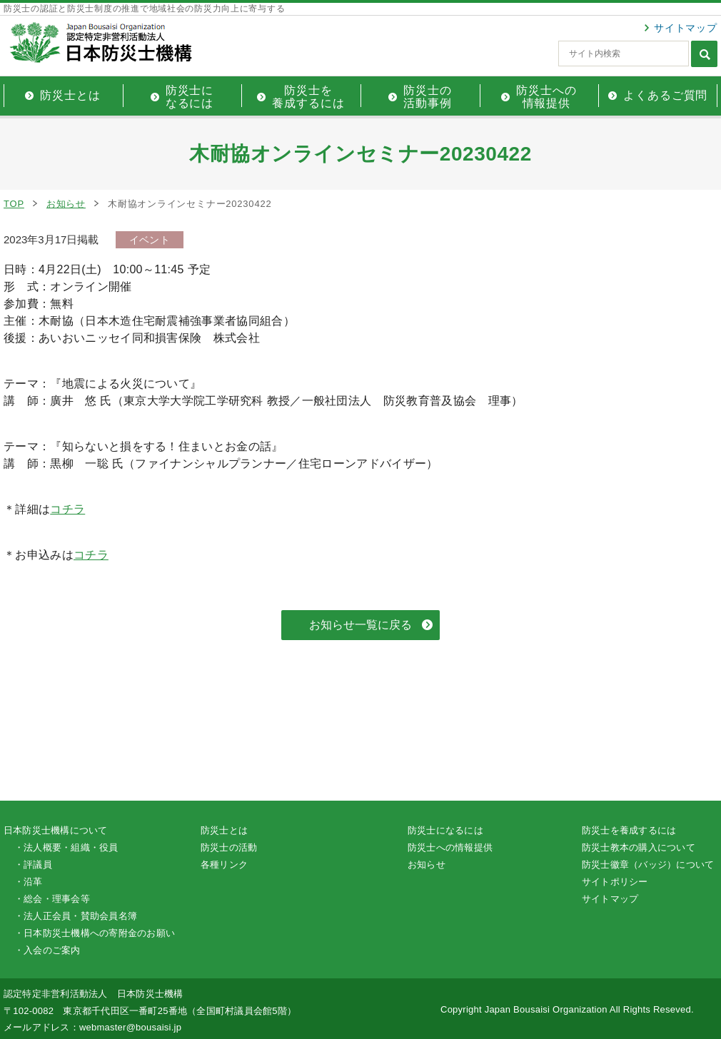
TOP (14, 203)
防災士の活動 (229, 847)
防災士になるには (445, 830)
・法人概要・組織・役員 (66, 847)
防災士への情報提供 (450, 847)
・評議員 (33, 864)
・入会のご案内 (47, 950)
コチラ (67, 509)
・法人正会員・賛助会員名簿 (75, 916)
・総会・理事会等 (52, 898)
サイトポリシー (615, 881)
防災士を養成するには (629, 830)
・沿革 (28, 881)
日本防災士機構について (56, 830)
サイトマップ (685, 28)
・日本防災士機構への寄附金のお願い (94, 933)
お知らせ (66, 203)
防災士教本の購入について (638, 847)
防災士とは (224, 830)
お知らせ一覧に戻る (360, 625)
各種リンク (224, 864)
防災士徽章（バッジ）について (648, 864)
